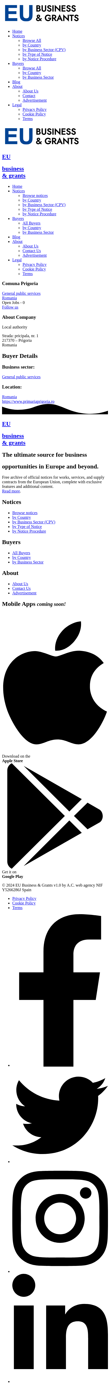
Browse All (32, 40)
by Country (32, 45)
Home (17, 31)
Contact (29, 95)
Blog (16, 82)
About (17, 86)
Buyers (18, 63)
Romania (9, 298)
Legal (17, 105)
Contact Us (32, 251)
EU (6, 156)
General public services (21, 293)
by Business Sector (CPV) (44, 50)
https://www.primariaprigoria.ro (28, 401)
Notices (18, 36)
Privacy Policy (35, 109)
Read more (11, 491)
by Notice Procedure (39, 59)
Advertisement (35, 100)
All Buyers (32, 223)
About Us (30, 91)
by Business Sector (38, 77)
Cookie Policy (34, 114)
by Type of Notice (37, 54)
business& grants (13, 172)
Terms (28, 118)
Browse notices (35, 195)
